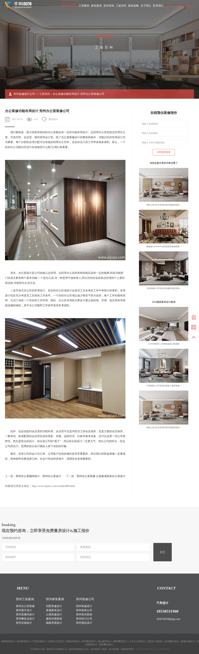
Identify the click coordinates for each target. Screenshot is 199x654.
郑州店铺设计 (24, 622)
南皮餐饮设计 (172, 641)
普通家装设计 (54, 610)
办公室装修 (68, 137)
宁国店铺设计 (39, 641)
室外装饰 (108, 5)
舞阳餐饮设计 (120, 641)
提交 (162, 552)
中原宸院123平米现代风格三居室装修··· (163, 386)
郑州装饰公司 (84, 610)
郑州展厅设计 (24, 610)
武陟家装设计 (8, 641)
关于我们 (145, 5)
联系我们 (158, 5)
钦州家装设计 (89, 641)
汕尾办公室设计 (155, 641)
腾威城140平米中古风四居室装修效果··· (163, 246)
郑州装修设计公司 (24, 93)
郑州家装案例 (55, 599)
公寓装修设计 (54, 614)
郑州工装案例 (25, 599)
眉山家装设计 (105, 641)
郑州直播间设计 (25, 614)
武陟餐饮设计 (106, 644)
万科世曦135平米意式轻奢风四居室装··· (163, 288)
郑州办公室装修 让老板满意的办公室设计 (101, 476)
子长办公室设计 (137, 641)
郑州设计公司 (84, 618)
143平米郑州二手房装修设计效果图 (163, 344)
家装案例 (96, 5)
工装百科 (121, 5)
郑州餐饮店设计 (25, 618)
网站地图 (141, 649)
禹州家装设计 (24, 641)
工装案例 (84, 5)
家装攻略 (133, 5)
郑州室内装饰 (84, 614)
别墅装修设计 (54, 606)
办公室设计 (25, 272)
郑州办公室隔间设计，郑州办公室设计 (38, 476)
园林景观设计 (54, 622)
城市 (168, 649)
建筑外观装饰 (54, 618)
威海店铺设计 (188, 641)
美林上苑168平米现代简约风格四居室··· (163, 205)
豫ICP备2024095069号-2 (155, 649)
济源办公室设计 (56, 641)
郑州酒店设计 (84, 622)
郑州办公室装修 (25, 606)
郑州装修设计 (84, 606)
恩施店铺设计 (73, 641)
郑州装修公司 (69, 5)
